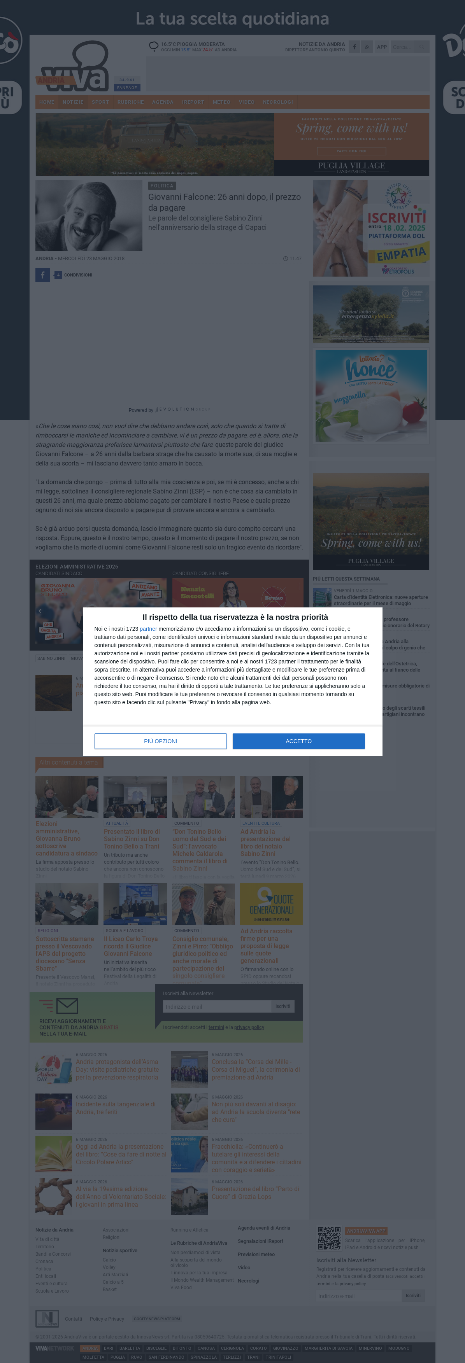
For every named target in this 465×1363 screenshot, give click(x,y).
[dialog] (233, 681)
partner (148, 629)
